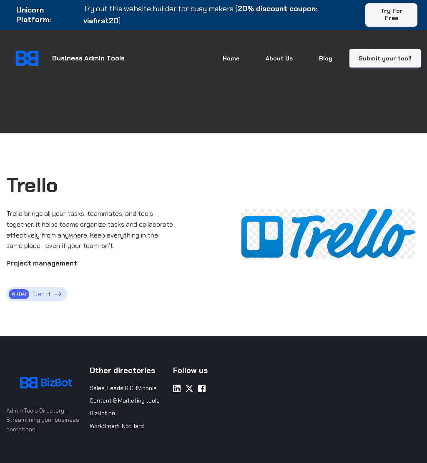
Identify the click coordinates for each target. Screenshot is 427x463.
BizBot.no (102, 413)
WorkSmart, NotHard (117, 426)
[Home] (70, 58)
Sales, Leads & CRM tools (123, 388)
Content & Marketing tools (125, 400)
